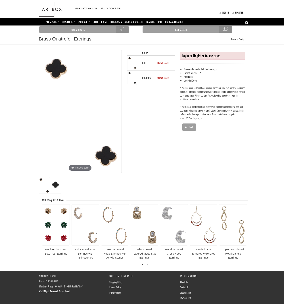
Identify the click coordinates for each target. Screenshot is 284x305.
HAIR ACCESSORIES (174, 22)
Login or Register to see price (201, 55)
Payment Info (185, 297)
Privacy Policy (115, 292)
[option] (56, 231)
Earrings (242, 39)
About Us (184, 282)
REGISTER (237, 12)
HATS (159, 22)
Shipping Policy (115, 282)
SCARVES (150, 22)
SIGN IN (224, 12)
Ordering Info (185, 292)
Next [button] (250, 234)
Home (233, 39)
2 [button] (148, 264)
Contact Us (184, 287)
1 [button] (142, 264)
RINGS (104, 22)
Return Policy (115, 287)
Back (189, 127)
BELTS (95, 22)
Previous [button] (39, 234)
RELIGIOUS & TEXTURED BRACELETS (126, 22)
